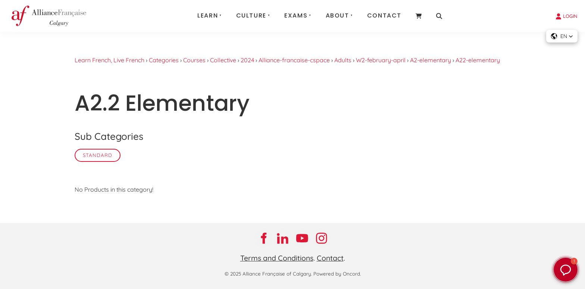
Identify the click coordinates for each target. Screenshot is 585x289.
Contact (384, 15)
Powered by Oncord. (337, 274)
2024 (247, 60)
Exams (295, 15)
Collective (223, 60)
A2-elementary (430, 60)
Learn (207, 15)
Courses (194, 60)
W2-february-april (381, 60)
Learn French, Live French (109, 60)
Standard (97, 155)
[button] (562, 36)
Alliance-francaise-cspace (294, 60)
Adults (342, 60)
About (337, 15)
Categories (164, 60)
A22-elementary (478, 60)
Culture (251, 15)
